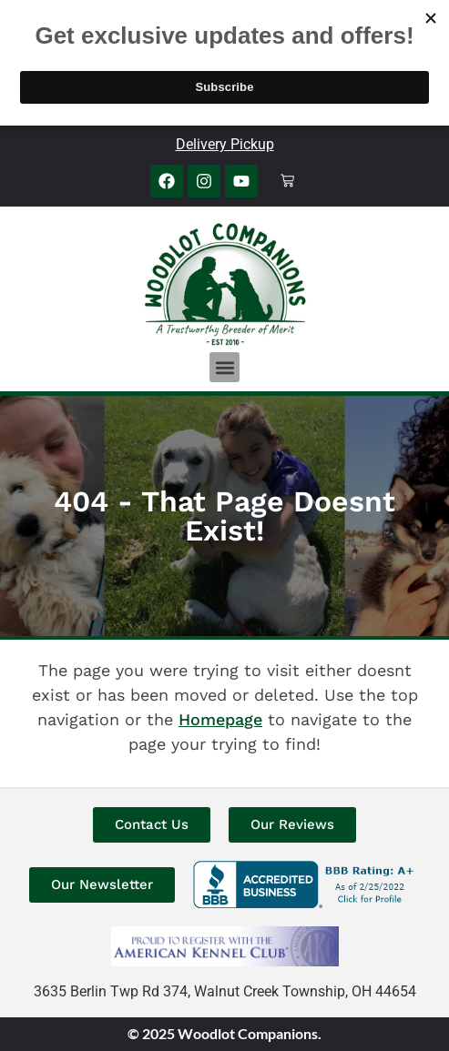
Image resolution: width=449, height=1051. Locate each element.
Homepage (220, 719)
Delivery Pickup (225, 144)
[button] (224, 367)
